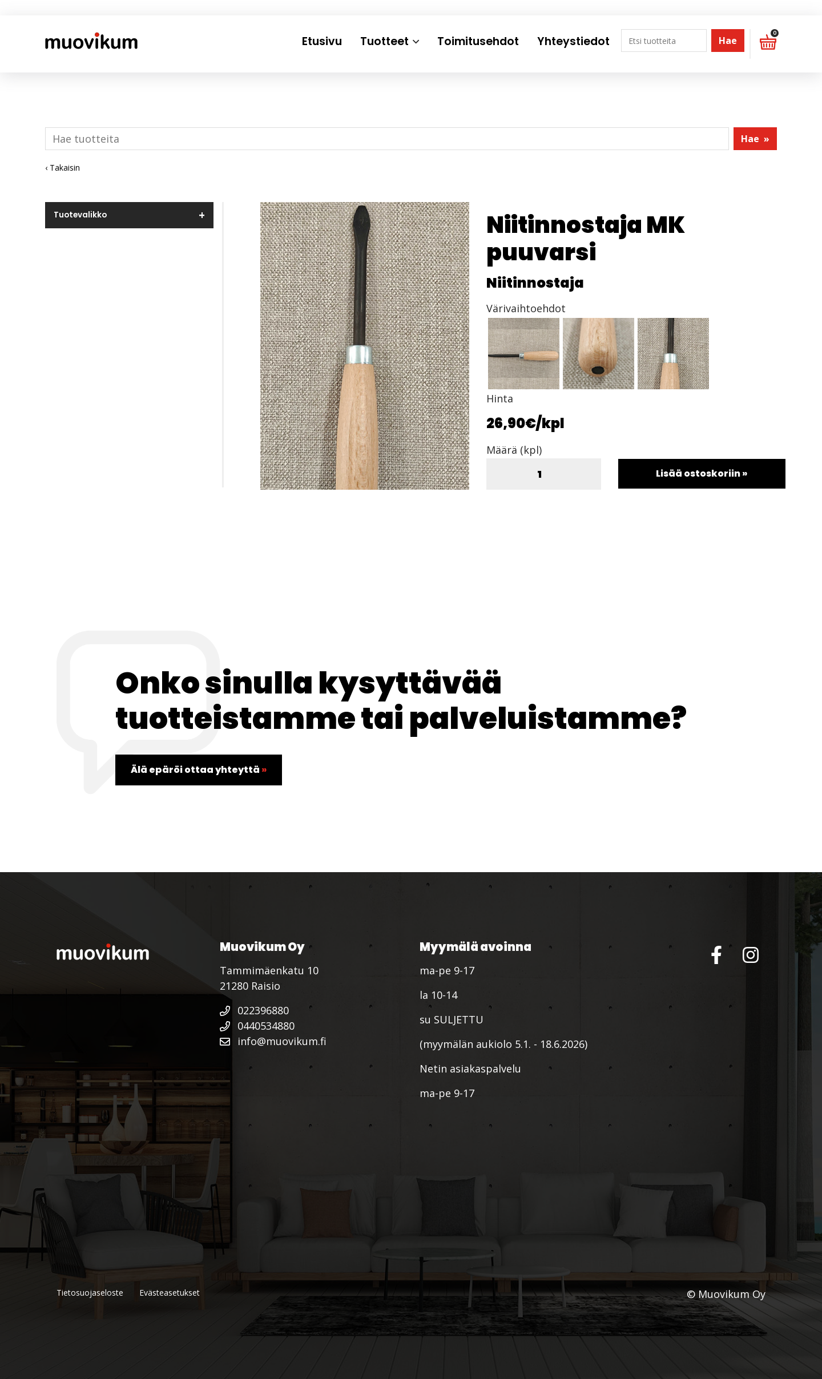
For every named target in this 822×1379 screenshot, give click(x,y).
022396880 (254, 1010)
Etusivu (322, 41)
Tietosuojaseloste (90, 1292)
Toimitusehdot (478, 41)
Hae (728, 40)
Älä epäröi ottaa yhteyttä (199, 769)
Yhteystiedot (573, 41)
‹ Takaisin (62, 167)
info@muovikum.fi (273, 1041)
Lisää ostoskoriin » (701, 473)
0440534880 (257, 1026)
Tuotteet (384, 41)
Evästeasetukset (169, 1292)
